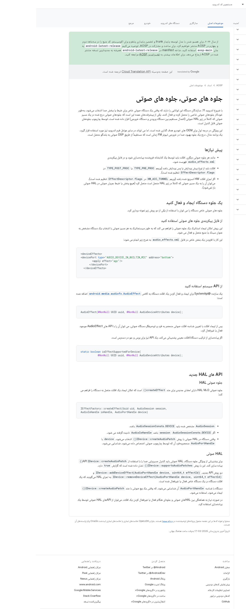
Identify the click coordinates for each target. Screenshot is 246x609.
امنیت (200, 23)
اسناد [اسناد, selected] (212, 4)
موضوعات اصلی (160, 85)
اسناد (173, 85)
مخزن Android (186, 567)
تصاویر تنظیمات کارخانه (183, 590)
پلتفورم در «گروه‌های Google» (114, 590)
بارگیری (190, 578)
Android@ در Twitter (118, 567)
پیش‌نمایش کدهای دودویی (182, 584)
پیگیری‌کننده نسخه (56, 601)
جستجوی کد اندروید (186, 4)
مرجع (95, 23)
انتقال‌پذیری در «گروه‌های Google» (112, 601)
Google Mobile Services (51, 590)
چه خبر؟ (238, 23)
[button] (225, 29)
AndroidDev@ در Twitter (115, 573)
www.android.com (54, 584)
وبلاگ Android (121, 578)
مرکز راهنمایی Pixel (55, 573)
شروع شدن (218, 23)
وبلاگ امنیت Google (119, 584)
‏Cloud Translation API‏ (100, 71)
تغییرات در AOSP (113, 54)
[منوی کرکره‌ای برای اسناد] (205, 4)
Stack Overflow (56, 595)
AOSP (183, 85)
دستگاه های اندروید (134, 23)
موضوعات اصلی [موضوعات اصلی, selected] (179, 23)
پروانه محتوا (131, 521)
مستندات (237, 14)
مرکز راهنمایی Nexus (54, 578)
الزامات (190, 573)
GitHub (190, 601)
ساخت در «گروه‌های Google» (114, 595)
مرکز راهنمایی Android (53, 567)
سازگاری (157, 23)
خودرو (111, 23)
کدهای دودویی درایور (184, 595)
